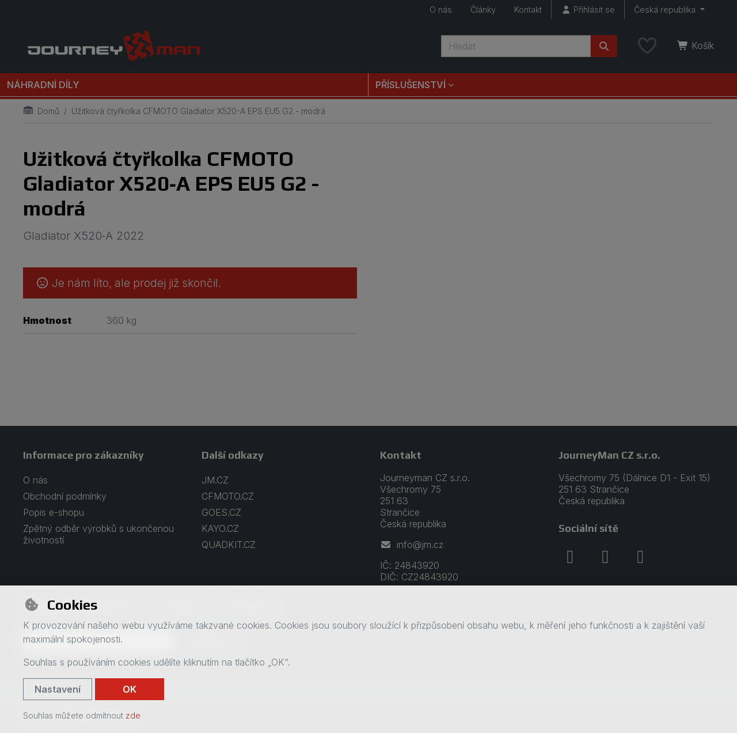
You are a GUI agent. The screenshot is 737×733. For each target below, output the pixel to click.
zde (133, 715)
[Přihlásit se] (588, 9)
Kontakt (528, 9)
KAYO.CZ (220, 528)
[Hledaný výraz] (516, 46)
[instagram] (605, 556)
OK (129, 689)
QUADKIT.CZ (229, 544)
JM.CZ (215, 480)
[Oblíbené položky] (647, 46)
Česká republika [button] (666, 9)
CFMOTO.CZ (228, 496)
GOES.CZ (221, 512)
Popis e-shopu (53, 512)
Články (483, 9)
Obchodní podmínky (65, 496)
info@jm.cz (411, 544)
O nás (441, 9)
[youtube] (640, 556)
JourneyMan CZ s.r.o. (609, 455)
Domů (41, 111)
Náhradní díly (43, 84)
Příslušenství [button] (410, 84)
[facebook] (570, 556)
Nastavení (58, 689)
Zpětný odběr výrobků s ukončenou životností (98, 534)
